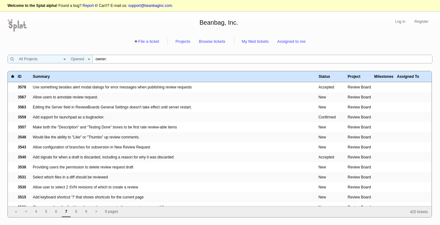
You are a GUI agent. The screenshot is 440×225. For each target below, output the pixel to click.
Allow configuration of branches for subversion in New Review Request (91, 147)
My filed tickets (255, 41)
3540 (22, 157)
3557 (22, 127)
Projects (182, 41)
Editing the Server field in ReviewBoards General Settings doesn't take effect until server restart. (112, 107)
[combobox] (40, 59)
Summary (41, 76)
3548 (22, 137)
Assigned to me (291, 41)
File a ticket (148, 41)
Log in (400, 21)
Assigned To (408, 76)
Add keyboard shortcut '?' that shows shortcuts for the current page (88, 197)
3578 (22, 87)
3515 (22, 197)
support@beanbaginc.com (150, 5)
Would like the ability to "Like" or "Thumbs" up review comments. (86, 137)
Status (324, 76)
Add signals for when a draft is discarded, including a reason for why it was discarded (103, 157)
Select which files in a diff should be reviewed (70, 177)
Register (421, 21)
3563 (22, 107)
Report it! (90, 5)
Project (354, 76)
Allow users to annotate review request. (65, 97)
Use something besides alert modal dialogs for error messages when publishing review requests (112, 87)
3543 (22, 147)
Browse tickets (212, 41)
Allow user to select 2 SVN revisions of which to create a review (85, 187)
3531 (22, 177)
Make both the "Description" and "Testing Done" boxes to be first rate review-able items (105, 127)
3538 (22, 167)
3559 (22, 117)
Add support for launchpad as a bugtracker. (68, 117)
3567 (22, 97)
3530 (22, 187)
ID (20, 76)
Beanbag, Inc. (218, 22)
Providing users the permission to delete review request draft (83, 167)
